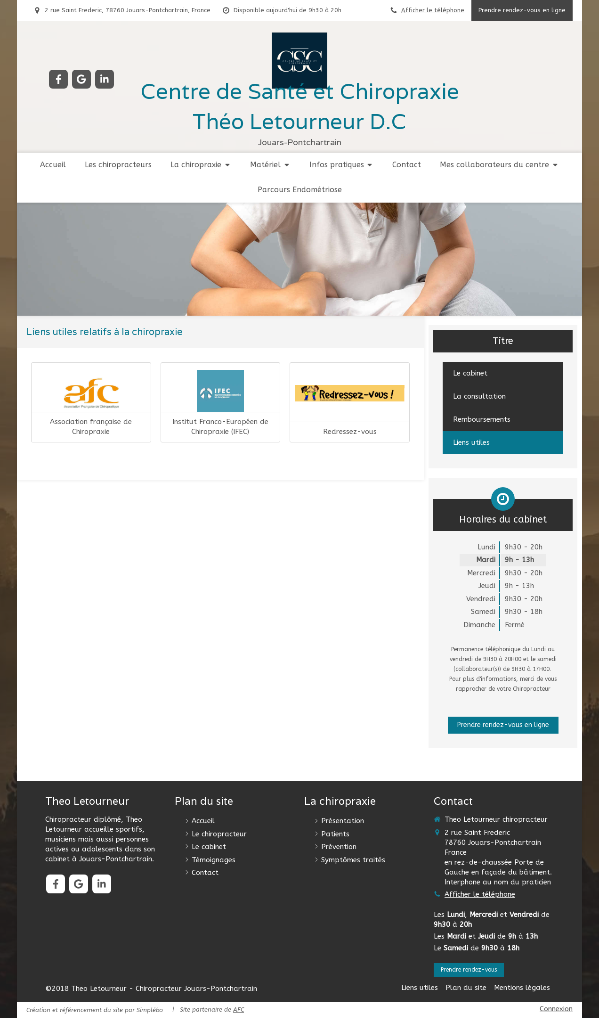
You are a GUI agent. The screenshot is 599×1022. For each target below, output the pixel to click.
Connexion (556, 1013)
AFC (238, 1014)
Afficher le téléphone (432, 10)
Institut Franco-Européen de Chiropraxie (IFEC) (220, 426)
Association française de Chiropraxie (91, 426)
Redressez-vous (350, 431)
